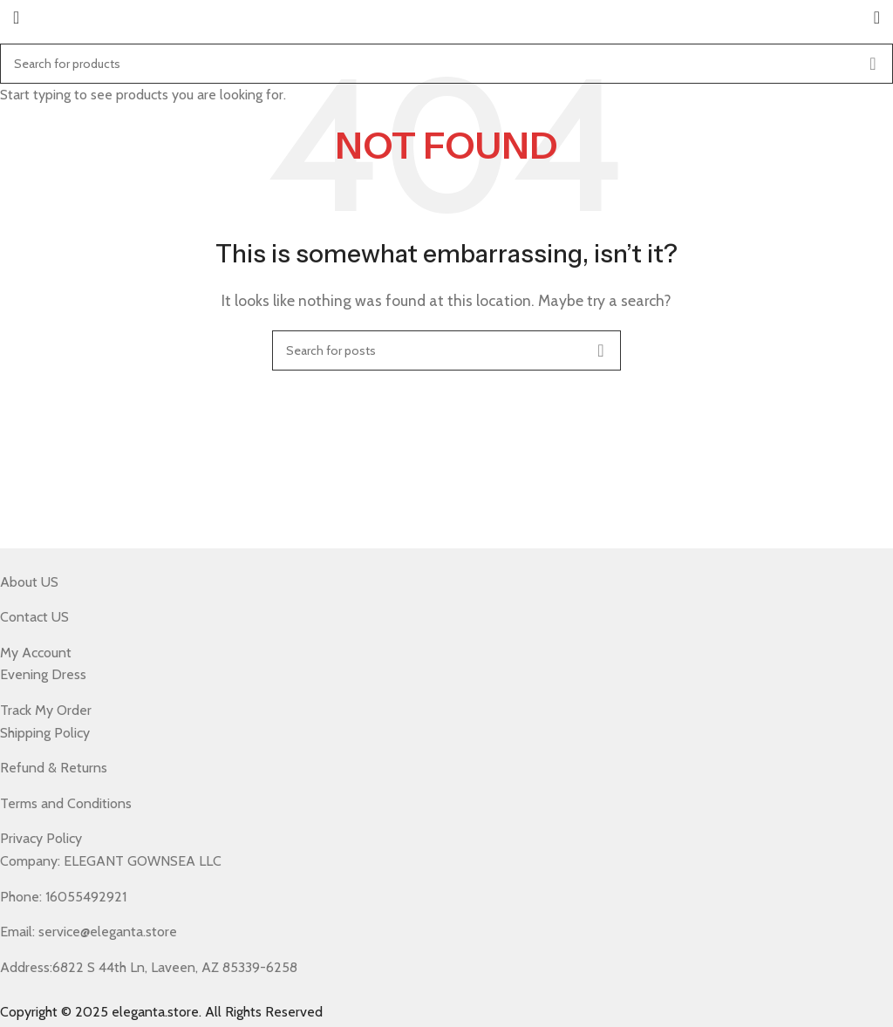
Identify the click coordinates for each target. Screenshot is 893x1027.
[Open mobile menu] (16, 17)
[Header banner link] (446, 513)
